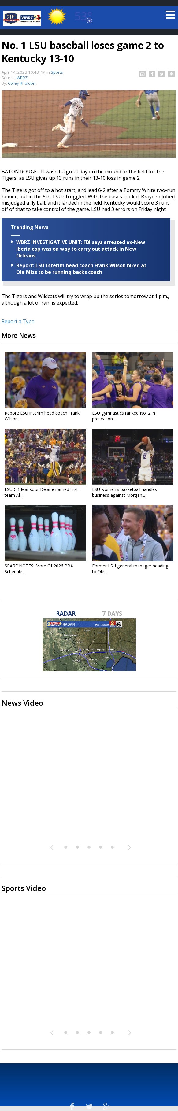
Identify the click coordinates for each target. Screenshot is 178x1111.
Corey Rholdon (21, 83)
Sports (57, 72)
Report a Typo (18, 321)
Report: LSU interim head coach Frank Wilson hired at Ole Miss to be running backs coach (81, 268)
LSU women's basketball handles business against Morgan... (124, 492)
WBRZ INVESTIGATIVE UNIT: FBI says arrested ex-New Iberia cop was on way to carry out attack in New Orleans (80, 249)
